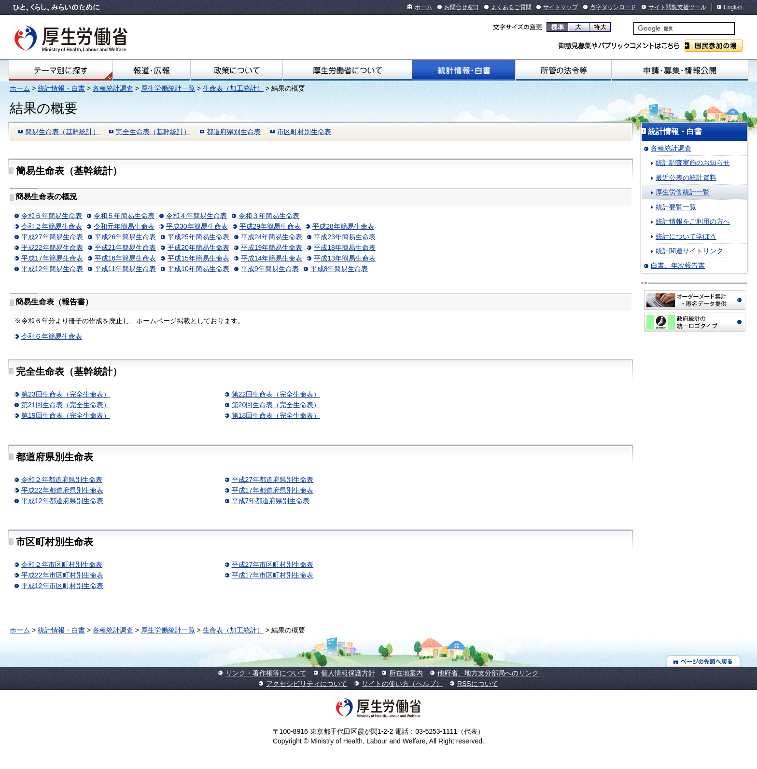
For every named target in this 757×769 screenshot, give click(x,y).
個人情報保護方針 (348, 673)
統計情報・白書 (463, 70)
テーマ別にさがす (60, 70)
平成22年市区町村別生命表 (62, 575)
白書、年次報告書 (678, 265)
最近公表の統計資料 (686, 177)
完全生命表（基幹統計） (153, 132)
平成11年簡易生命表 (125, 269)
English (733, 7)
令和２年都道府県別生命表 (61, 479)
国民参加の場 (714, 46)
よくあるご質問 (511, 7)
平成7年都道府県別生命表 (271, 501)
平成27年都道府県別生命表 (273, 479)
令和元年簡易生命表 (124, 226)
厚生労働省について (347, 70)
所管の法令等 (563, 70)
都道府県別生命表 (234, 132)
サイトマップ (560, 7)
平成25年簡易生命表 (198, 237)
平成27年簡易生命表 (52, 237)
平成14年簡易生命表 (272, 258)
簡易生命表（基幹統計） (62, 132)
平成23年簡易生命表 (345, 237)
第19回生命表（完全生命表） (65, 415)
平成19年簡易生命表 (272, 247)
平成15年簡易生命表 (198, 258)
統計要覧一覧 (676, 207)
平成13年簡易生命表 (345, 258)
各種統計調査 (113, 88)
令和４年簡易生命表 (196, 216)
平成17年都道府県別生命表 (273, 490)
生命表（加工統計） (233, 88)
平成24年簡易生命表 (272, 237)
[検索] (684, 28)
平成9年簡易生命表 (270, 269)
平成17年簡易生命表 (52, 258)
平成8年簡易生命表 (339, 269)
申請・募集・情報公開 (680, 70)
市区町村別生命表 (304, 132)
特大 (599, 27)
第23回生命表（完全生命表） (65, 394)
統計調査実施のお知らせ (693, 162)
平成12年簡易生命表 (52, 269)
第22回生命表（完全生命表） (276, 394)
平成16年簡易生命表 (125, 258)
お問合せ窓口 (461, 7)
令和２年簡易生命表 (51, 226)
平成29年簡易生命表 (270, 226)
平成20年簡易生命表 (198, 247)
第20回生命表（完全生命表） (276, 405)
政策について (236, 70)
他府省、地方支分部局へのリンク (488, 673)
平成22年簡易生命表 (52, 247)
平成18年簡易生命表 (345, 247)
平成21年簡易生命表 (125, 247)
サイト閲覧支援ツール (677, 7)
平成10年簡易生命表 (198, 269)
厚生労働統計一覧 (168, 88)
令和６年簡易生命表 (51, 216)
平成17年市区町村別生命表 (273, 575)
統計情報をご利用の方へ (693, 221)
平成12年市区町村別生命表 (62, 586)
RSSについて (477, 683)
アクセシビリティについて (306, 683)
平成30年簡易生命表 (197, 226)
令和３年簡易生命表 (268, 216)
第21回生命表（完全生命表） (65, 405)
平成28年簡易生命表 (343, 226)
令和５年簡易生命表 (124, 216)
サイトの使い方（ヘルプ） (402, 683)
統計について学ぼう (686, 236)
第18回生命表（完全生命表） (276, 415)
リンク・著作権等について (266, 673)
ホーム (423, 7)
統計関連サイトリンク (689, 251)
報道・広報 (151, 70)
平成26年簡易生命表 (125, 237)
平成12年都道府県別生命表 (62, 501)
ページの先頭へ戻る (704, 661)
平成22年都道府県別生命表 (62, 490)
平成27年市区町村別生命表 (273, 564)
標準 (557, 27)
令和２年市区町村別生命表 (61, 564)
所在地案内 (406, 673)
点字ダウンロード (613, 7)
